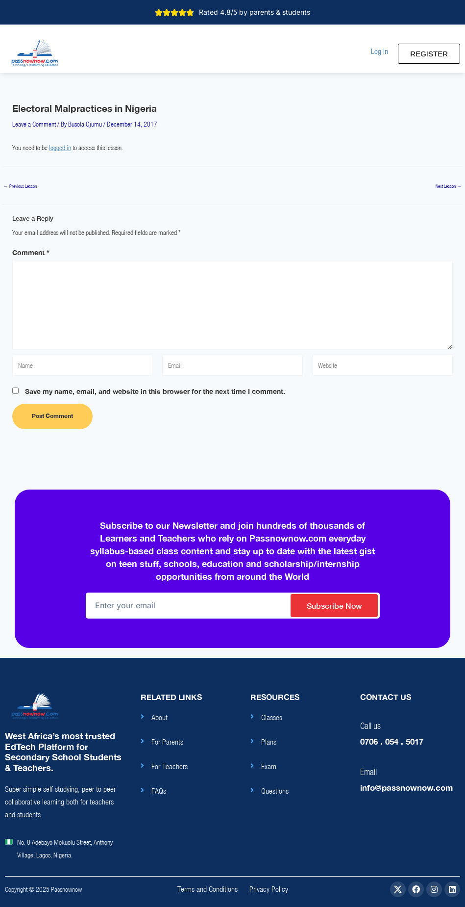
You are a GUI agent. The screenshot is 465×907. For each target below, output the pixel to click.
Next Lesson (449, 186)
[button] (379, 51)
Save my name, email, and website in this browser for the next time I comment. (155, 391)
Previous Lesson (20, 186)
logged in (60, 148)
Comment (30, 252)
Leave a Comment (34, 124)
